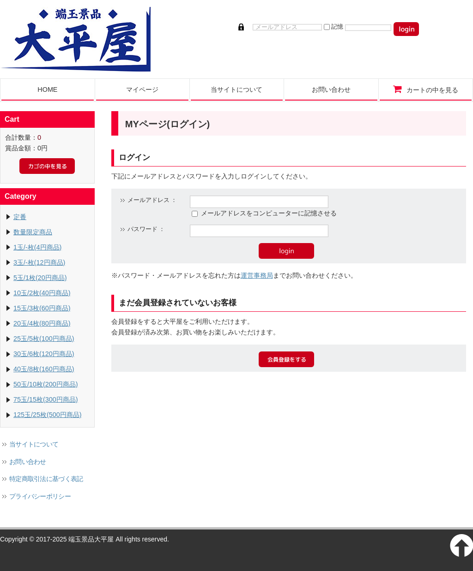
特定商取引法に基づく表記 (46, 478)
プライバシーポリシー (40, 496)
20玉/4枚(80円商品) (42, 323)
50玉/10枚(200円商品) (45, 384)
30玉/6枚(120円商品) (43, 353)
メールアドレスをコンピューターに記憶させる (269, 213)
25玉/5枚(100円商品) (43, 338)
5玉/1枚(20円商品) (40, 277)
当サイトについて (33, 444)
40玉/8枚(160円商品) (43, 369)
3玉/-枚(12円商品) (39, 262)
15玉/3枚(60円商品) (42, 308)
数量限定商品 (32, 232)
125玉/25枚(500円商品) (47, 414)
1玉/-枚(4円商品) (37, 247)
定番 (19, 216)
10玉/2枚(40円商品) (42, 293)
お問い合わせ (27, 461)
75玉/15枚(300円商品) (45, 399)
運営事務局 (257, 275)
